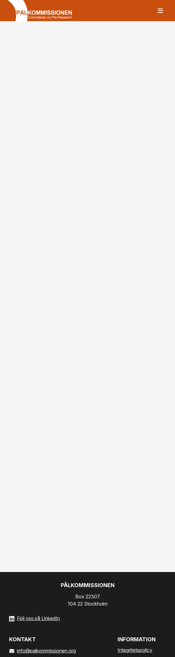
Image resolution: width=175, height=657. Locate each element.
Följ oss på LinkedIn (38, 618)
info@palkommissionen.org (42, 651)
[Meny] (160, 11)
